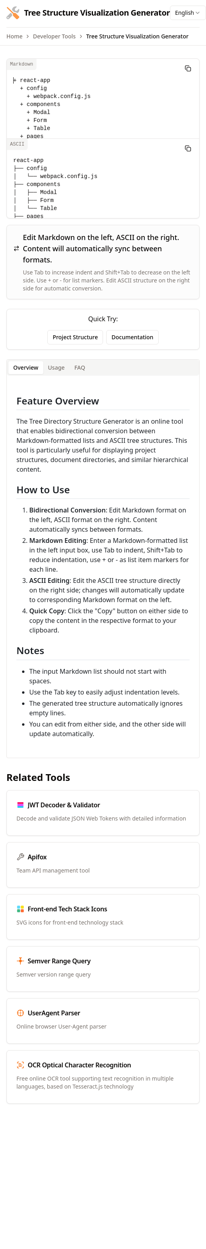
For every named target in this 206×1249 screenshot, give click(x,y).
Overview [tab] (25, 367)
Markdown (21, 64)
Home (14, 36)
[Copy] (188, 68)
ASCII (17, 144)
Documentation (132, 337)
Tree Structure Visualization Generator (137, 36)
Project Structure (75, 337)
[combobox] (188, 13)
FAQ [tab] (79, 367)
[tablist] (103, 368)
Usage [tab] (56, 367)
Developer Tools (54, 36)
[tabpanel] (103, 566)
